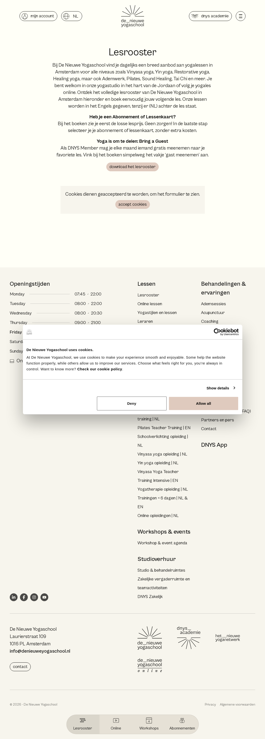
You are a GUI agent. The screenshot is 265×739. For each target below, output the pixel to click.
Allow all (203, 403)
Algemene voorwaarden (237, 705)
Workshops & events (163, 531)
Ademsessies (213, 303)
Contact (208, 428)
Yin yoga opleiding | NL (157, 463)
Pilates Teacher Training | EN (163, 427)
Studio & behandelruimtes (161, 570)
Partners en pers (217, 420)
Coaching (209, 321)
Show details (217, 388)
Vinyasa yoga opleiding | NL (162, 454)
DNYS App (214, 445)
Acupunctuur (213, 312)
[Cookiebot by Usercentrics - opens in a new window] (217, 331)
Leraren (145, 321)
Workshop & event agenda (162, 543)
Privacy (210, 705)
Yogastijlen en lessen (157, 312)
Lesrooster (148, 295)
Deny (131, 403)
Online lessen (149, 303)
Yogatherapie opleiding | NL (162, 489)
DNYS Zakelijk (150, 596)
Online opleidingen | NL (158, 515)
